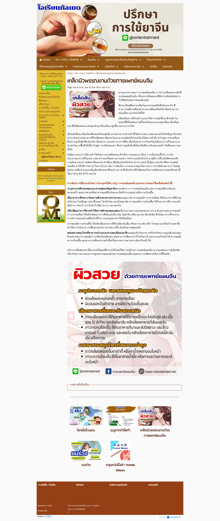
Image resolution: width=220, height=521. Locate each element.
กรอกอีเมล (43, 161)
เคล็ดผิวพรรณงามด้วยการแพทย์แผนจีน (154, 433)
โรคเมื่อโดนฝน (86, 430)
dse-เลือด (96, 87)
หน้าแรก (70, 73)
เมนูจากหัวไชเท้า (120, 430)
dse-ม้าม (106, 87)
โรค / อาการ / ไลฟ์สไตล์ (84, 73)
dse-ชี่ (87, 87)
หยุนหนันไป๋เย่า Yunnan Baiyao (120, 467)
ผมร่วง (85, 465)
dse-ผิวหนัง (78, 87)
